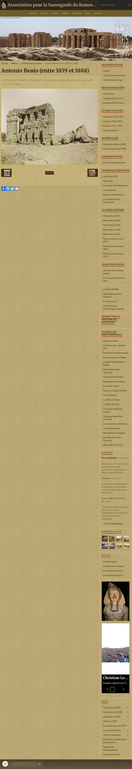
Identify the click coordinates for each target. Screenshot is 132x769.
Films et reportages (112, 735)
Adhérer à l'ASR (110, 721)
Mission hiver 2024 (111, 220)
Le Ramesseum (110, 561)
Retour (49, 173)
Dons (87, 13)
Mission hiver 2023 (111, 225)
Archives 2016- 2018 (112, 126)
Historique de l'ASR (112, 707)
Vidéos (65, 13)
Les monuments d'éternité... (115, 424)
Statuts (106, 71)
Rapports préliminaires (113, 194)
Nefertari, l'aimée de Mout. (115, 390)
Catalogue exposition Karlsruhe (113, 418)
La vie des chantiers (112, 730)
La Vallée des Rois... (111, 404)
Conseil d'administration (114, 75)
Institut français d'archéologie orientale (113, 307)
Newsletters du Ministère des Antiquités (114, 741)
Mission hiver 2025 (111, 216)
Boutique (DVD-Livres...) (114, 103)
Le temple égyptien (111, 428)
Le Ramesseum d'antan (31, 63)
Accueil (33, 13)
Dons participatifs (111, 754)
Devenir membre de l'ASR (114, 149)
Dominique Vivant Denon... (115, 381)
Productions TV (110, 301)
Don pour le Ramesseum (114, 162)
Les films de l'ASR (111, 289)
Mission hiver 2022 (111, 229)
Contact (44, 13)
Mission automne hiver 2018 (113, 248)
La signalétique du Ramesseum (111, 201)
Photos (55, 13)
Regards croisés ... (111, 341)
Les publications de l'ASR (114, 726)
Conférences (109, 94)
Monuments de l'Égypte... (114, 433)
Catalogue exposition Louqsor (113, 410)
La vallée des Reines (112, 400)
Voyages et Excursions (113, 98)
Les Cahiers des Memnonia (115, 185)
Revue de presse (110, 130)
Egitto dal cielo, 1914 (112, 445)
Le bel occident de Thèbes (115, 357)
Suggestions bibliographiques (110, 748)
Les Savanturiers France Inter (114, 279)
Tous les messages (113, 524)
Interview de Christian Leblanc (113, 272)
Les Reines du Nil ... (111, 386)
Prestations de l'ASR (112, 712)
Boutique (77, 13)
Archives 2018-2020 (112, 121)
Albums (14, 63)
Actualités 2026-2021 (113, 116)
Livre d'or (98, 13)
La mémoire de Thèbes (113, 377)
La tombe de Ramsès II (113, 570)
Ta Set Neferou (110, 395)
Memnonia (108, 181)
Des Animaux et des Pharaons (112, 439)
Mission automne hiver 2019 (113, 240)
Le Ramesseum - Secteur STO (114, 347)
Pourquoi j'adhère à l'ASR (114, 144)
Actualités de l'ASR (111, 717)
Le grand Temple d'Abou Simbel (114, 363)
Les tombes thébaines (113, 575)
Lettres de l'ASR (110, 176)
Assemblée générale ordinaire (112, 295)
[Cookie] (5, 764)
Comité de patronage (113, 80)
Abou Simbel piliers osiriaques (111, 371)
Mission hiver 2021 (111, 234)
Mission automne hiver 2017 (113, 255)
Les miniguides (109, 190)
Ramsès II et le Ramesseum (115, 353)
